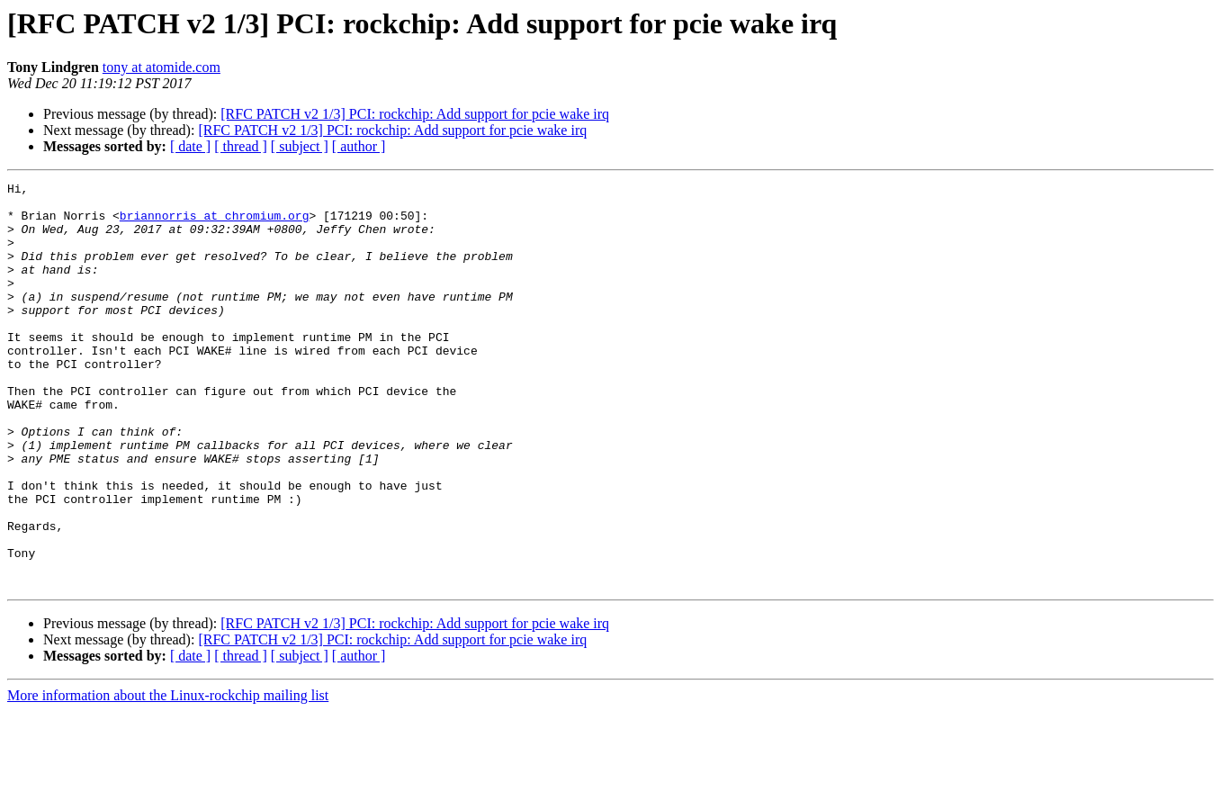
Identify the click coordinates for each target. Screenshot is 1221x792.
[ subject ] (299, 146)
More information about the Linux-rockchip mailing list (167, 776)
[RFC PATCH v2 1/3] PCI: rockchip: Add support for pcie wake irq (414, 114)
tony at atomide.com (161, 67)
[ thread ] (240, 146)
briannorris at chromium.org (215, 223)
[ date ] (190, 146)
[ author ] (359, 146)
